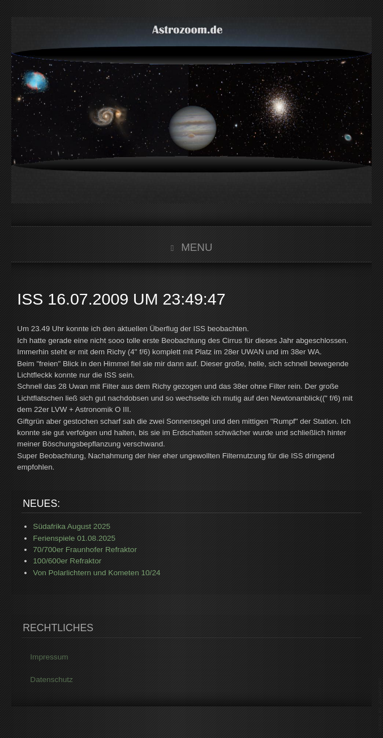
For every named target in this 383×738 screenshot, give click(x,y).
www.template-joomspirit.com (380, 705)
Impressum (49, 658)
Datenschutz (51, 680)
